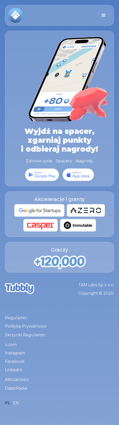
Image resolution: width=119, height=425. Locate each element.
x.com (11, 344)
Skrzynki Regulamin (25, 335)
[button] (103, 15)
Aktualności (17, 379)
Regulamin (16, 317)
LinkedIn (13, 370)
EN (16, 402)
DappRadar (16, 388)
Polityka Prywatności (25, 326)
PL (7, 402)
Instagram (15, 353)
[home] (15, 15)
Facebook (15, 361)
